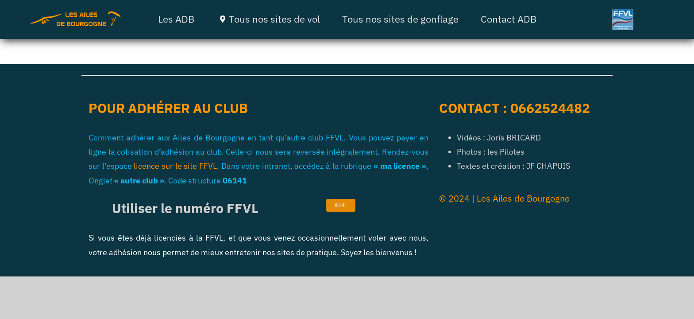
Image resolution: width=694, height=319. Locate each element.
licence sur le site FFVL (175, 166)
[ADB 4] (75, 15)
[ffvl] (623, 12)
